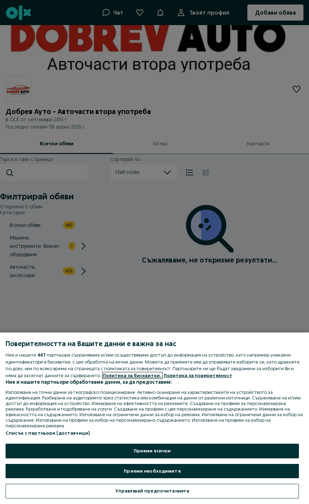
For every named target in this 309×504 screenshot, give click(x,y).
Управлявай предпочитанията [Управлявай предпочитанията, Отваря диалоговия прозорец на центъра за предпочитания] (152, 491)
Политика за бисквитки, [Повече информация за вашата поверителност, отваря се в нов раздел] (132, 375)
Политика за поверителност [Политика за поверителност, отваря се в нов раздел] (198, 375)
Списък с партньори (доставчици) (48, 433)
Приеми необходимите (152, 471)
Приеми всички (152, 450)
